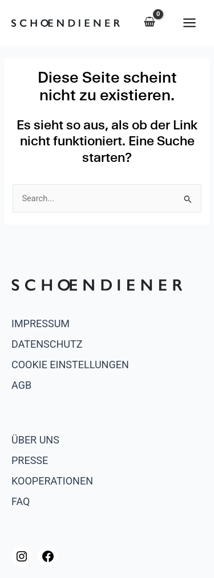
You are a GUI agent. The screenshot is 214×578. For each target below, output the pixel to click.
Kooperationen (52, 481)
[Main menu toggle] (189, 22)
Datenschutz (47, 344)
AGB (21, 385)
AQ (23, 501)
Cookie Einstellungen (70, 365)
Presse (29, 460)
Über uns (35, 440)
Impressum (40, 323)
